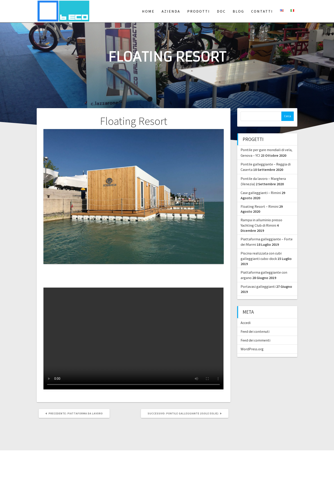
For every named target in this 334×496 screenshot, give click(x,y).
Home (148, 11)
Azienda (171, 11)
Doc (221, 11)
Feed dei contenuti (255, 331)
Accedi (245, 322)
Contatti (262, 11)
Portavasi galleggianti (258, 286)
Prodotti (198, 11)
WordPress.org (252, 349)
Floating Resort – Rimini (259, 206)
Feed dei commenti (255, 340)
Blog (238, 11)
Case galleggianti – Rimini (261, 192)
